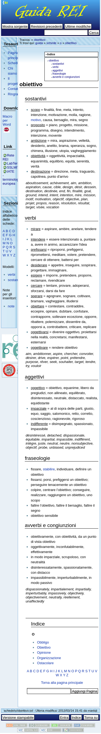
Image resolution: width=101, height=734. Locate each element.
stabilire (49, 469)
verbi (11, 274)
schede (51, 43)
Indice (38, 624)
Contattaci (15, 89)
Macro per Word (7, 120)
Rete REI (8, 157)
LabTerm (13, 163)
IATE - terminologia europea (12, 177)
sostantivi (15, 280)
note (11, 306)
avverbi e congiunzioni (66, 76)
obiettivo (40, 39)
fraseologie (59, 73)
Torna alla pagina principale (62, 683)
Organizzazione (49, 658)
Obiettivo (44, 647)
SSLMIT (13, 167)
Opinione (44, 653)
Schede (13, 63)
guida (39, 43)
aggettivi (58, 70)
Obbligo (43, 642)
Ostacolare (45, 663)
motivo (36, 120)
